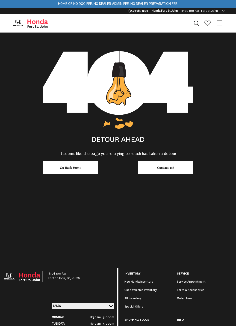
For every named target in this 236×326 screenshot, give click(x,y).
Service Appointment (191, 282)
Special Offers (133, 306)
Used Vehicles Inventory (140, 290)
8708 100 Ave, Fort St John (199, 11)
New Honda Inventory (138, 282)
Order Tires (184, 298)
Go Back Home (70, 168)
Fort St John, (57, 278)
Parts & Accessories (190, 290)
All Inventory (133, 298)
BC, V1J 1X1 (73, 278)
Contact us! (165, 168)
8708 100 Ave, (58, 273)
